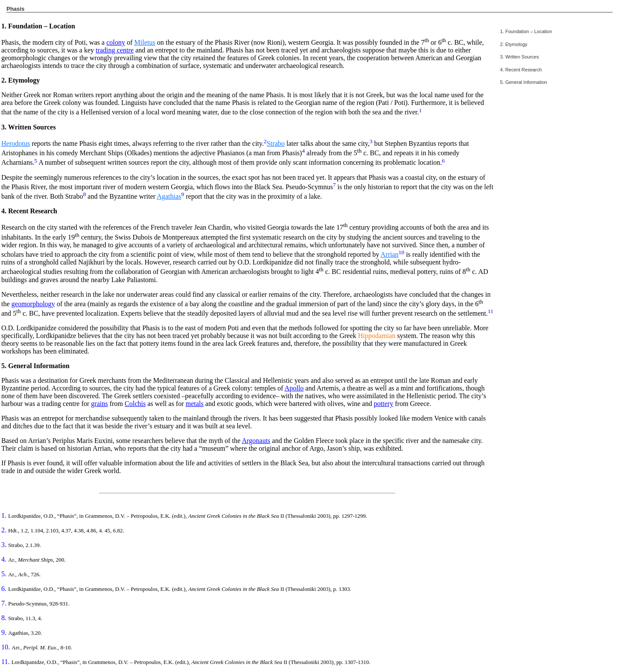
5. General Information (523, 82)
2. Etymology (513, 44)
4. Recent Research (521, 69)
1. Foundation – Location (526, 31)
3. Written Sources (519, 56)
